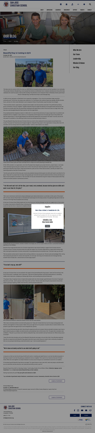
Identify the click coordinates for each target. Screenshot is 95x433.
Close (47, 226)
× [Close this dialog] (62, 205)
